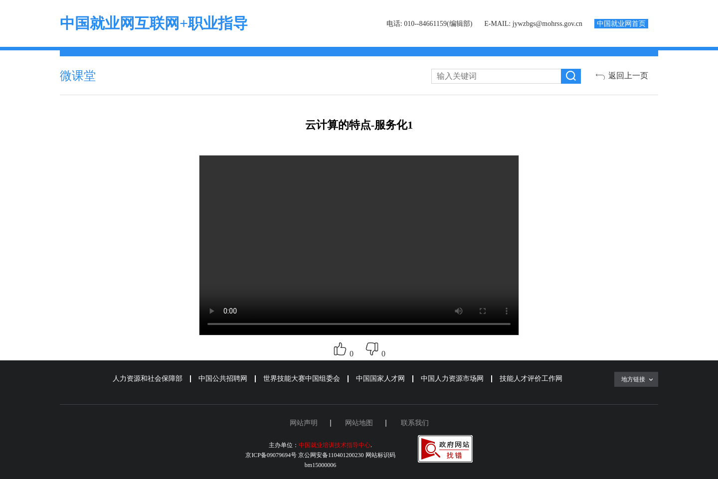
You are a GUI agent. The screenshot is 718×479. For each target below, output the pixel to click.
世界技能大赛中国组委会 (301, 378)
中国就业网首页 (621, 23)
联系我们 (415, 423)
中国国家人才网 (380, 378)
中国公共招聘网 (222, 378)
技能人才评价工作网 (531, 378)
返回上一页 (628, 75)
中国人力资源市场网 (452, 378)
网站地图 (359, 423)
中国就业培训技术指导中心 (334, 445)
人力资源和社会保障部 (147, 378)
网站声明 (304, 423)
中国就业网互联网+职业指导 (154, 23)
